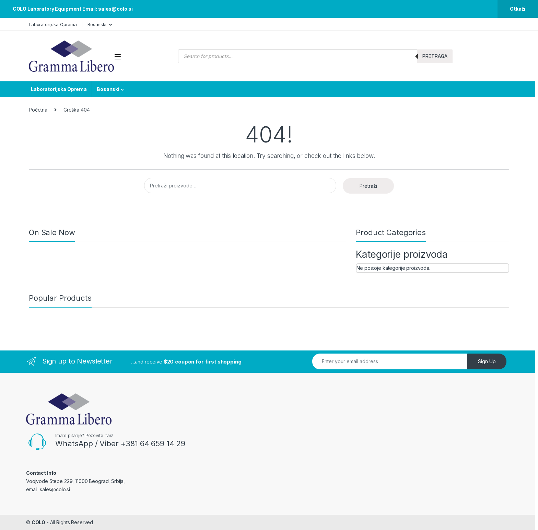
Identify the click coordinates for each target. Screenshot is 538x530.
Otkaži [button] (517, 9)
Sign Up (487, 361)
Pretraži (368, 186)
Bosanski (96, 24)
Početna (38, 110)
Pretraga (434, 56)
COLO (38, 522)
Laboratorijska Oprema (53, 24)
